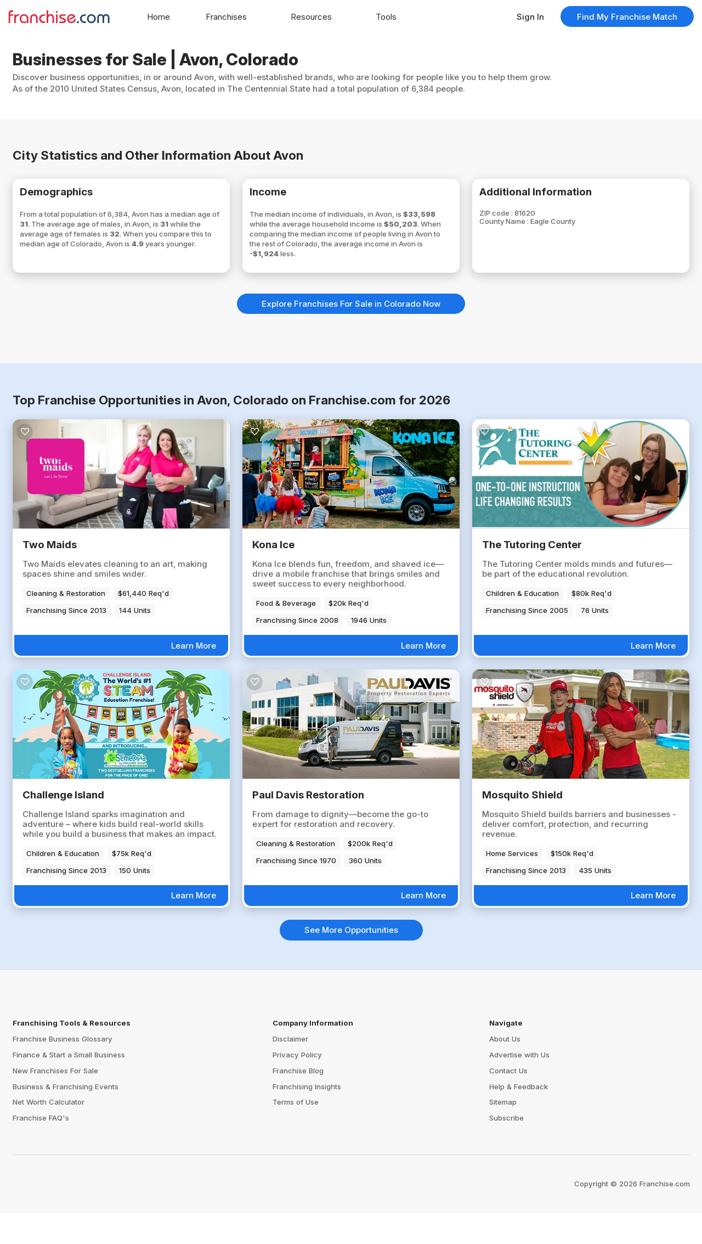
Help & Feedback (518, 1117)
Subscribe (506, 1148)
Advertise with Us (519, 1085)
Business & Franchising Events (65, 1117)
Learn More (193, 676)
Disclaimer (290, 1069)
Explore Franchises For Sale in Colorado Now (351, 334)
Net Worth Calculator (48, 1133)
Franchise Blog (298, 1101)
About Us (504, 1069)
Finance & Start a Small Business (69, 1085)
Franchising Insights (307, 1117)
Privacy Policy (297, 1085)
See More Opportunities (351, 960)
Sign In (530, 17)
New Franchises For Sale (55, 1101)
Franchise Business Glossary (62, 1069)
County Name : (522, 228)
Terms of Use (296, 1133)
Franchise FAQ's (41, 1148)
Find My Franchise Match (627, 17)
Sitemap (503, 1133)
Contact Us (508, 1101)
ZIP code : (513, 218)
